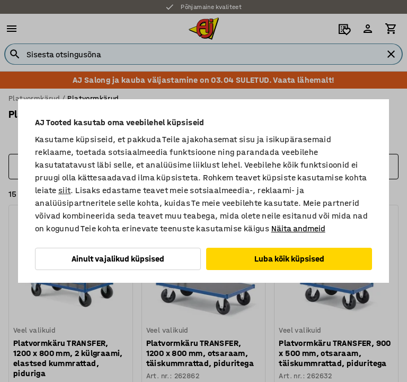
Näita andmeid (298, 228)
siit (64, 190)
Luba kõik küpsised (289, 259)
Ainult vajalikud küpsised (118, 259)
